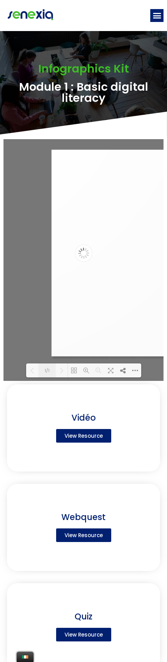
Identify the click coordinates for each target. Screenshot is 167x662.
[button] (157, 15)
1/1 (47, 370)
